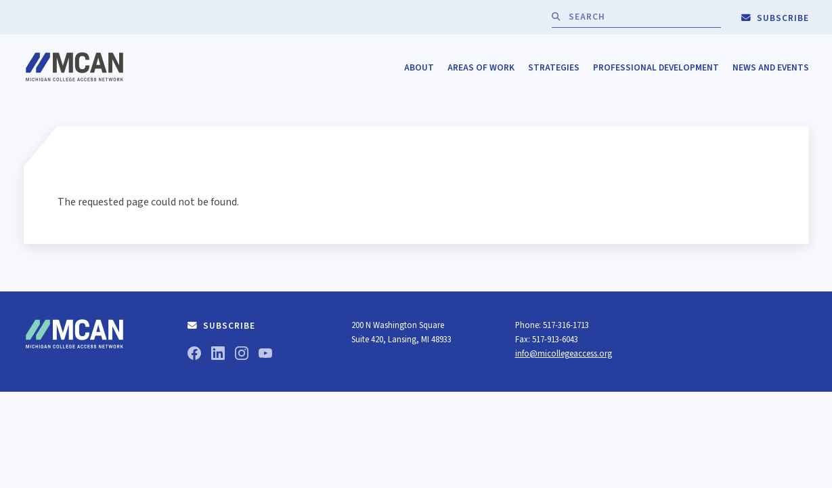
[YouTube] (265, 355)
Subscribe (775, 18)
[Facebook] (194, 355)
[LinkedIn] (218, 355)
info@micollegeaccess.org (563, 354)
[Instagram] (241, 355)
